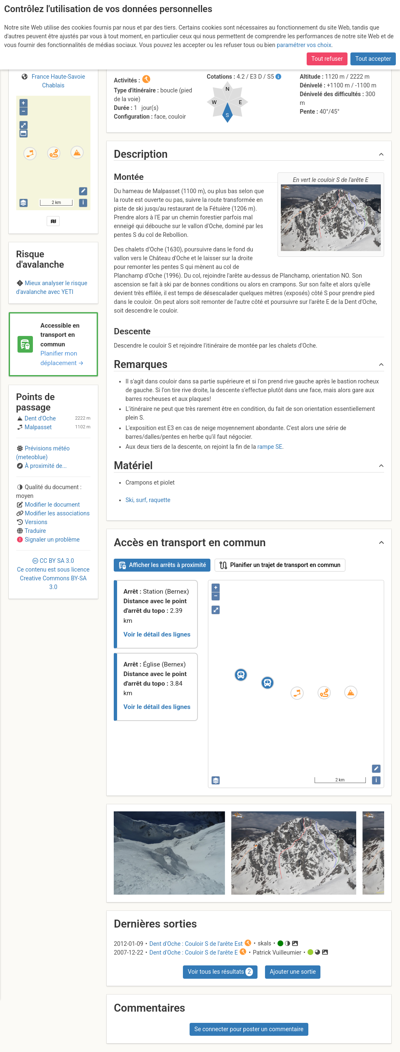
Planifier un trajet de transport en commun (280, 565)
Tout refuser (326, 58)
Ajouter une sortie (292, 971)
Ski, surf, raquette (147, 500)
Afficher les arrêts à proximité (162, 565)
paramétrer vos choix (304, 45)
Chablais (53, 308)
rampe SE (270, 446)
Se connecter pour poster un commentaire (249, 1029)
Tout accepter (373, 58)
